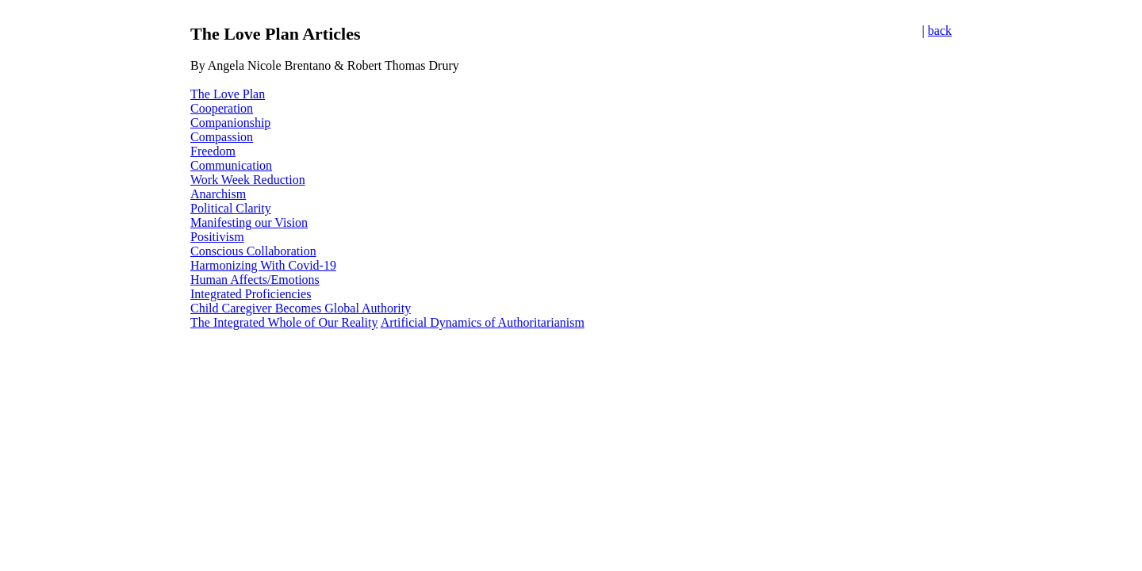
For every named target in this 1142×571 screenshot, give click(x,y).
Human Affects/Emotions (255, 279)
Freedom (213, 151)
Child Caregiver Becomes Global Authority (300, 308)
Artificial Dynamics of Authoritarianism (482, 322)
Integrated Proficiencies (250, 294)
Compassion (221, 137)
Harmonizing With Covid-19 (263, 265)
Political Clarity (230, 208)
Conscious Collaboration (253, 251)
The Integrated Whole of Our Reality (284, 322)
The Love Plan (227, 94)
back (940, 30)
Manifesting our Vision (249, 222)
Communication (231, 165)
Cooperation (221, 108)
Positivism (217, 236)
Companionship (230, 122)
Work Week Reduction (247, 179)
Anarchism (218, 194)
